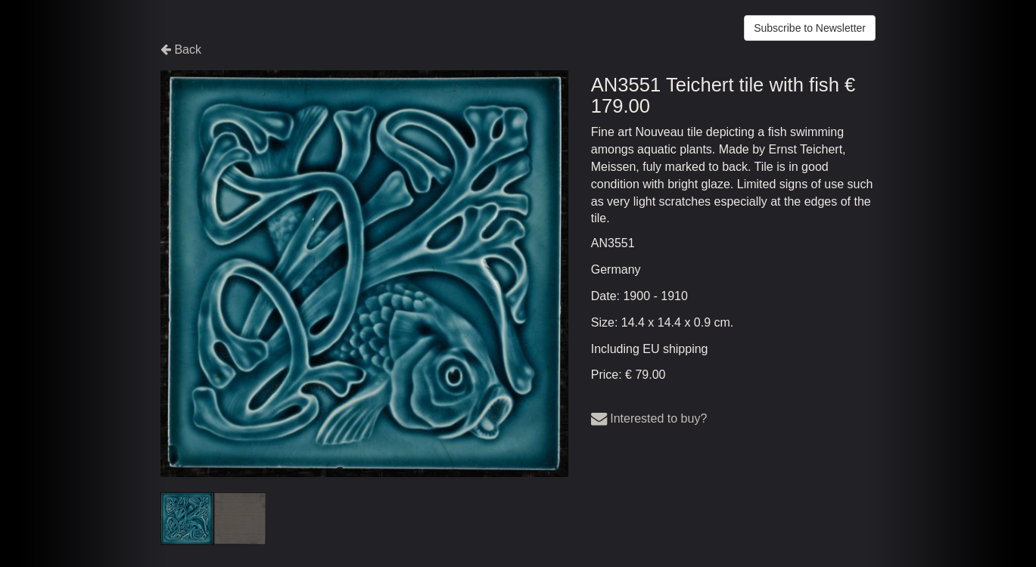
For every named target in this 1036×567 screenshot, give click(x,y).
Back (180, 49)
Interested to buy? (649, 418)
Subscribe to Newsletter (810, 28)
